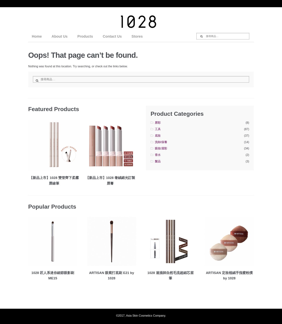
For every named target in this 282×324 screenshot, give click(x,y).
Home (37, 36)
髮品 (158, 161)
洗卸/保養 (161, 142)
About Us (60, 36)
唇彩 (158, 122)
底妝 (158, 135)
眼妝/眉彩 (161, 148)
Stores (137, 36)
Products (85, 36)
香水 (158, 154)
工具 (158, 129)
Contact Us (112, 36)
